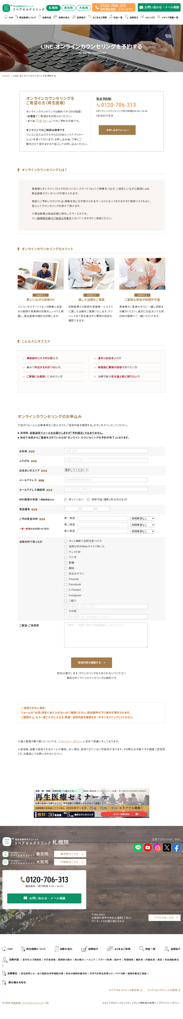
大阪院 (83, 7)
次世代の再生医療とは (101, 973)
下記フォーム (44, 121)
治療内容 (45, 18)
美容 (159, 959)
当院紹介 (131, 18)
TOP (9, 18)
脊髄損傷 (128, 959)
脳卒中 (117, 959)
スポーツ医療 (105, 959)
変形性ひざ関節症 (32, 959)
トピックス (148, 18)
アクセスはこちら (164, 917)
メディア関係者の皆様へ (144, 1003)
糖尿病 (139, 959)
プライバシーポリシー (70, 741)
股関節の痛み (65, 959)
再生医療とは (28, 973)
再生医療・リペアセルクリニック (27, 1003)
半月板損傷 (50, 959)
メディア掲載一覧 (167, 18)
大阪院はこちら (69, 862)
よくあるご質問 (97, 18)
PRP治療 (120, 973)
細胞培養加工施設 (137, 973)
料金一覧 (115, 18)
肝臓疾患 (150, 959)
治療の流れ (61, 18)
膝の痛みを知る (14, 983)
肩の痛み (79, 959)
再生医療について (26, 18)
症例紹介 (79, 18)
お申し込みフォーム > (117, 130)
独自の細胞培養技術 (76, 973)
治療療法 (9, 973)
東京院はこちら (69, 854)
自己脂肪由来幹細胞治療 (50, 973)
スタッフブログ (109, 1003)
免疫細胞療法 (172, 959)
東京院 (68, 7)
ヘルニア (91, 959)
